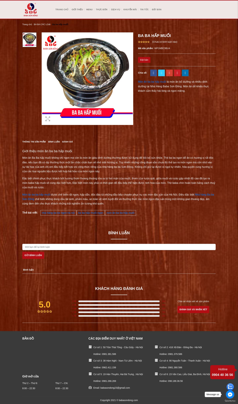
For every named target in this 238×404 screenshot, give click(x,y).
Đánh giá (67, 142)
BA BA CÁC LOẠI (42, 24)
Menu (89, 9)
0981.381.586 (109, 354)
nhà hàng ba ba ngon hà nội (58, 212)
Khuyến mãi (130, 9)
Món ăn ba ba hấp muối (36, 194)
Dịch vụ (115, 9)
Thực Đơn (101, 9)
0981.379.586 (175, 354)
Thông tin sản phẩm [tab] (34, 142)
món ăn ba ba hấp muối (121, 212)
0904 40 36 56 (222, 372)
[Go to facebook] (230, 394)
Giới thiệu (77, 9)
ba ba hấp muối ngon (90, 212)
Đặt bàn (156, 9)
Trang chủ (61, 9)
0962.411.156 (109, 367)
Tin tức (144, 9)
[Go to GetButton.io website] (230, 401)
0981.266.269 (109, 381)
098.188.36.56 (175, 381)
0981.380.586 (175, 367)
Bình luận (54, 142)
